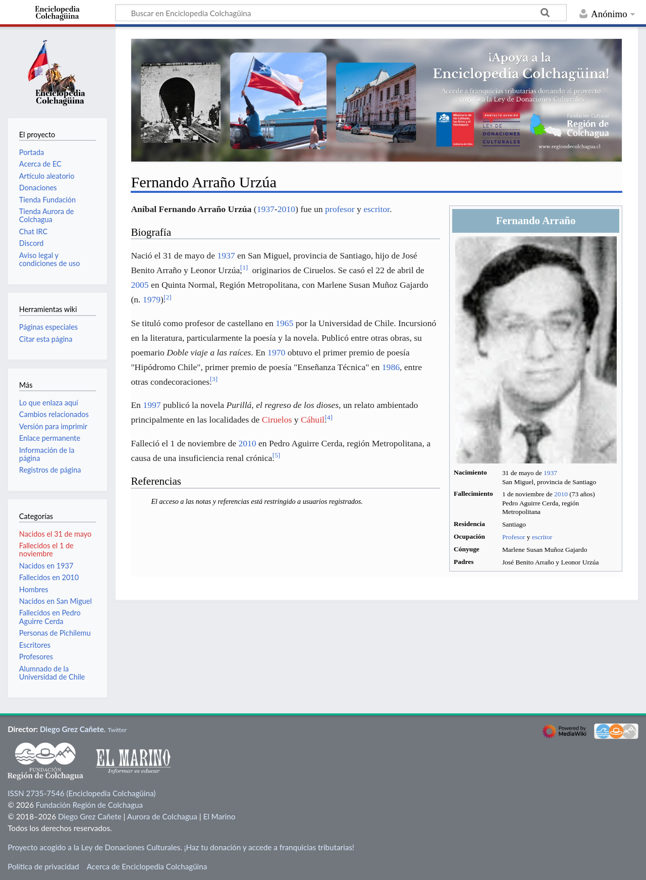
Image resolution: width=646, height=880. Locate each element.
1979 (151, 299)
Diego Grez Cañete (72, 729)
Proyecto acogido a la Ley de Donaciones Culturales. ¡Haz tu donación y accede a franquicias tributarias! (181, 847)
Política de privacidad (43, 866)
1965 (284, 323)
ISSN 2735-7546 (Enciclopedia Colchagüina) (81, 793)
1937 (550, 473)
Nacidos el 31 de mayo (55, 534)
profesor (340, 209)
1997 (151, 405)
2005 (139, 285)
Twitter (117, 730)
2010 (561, 494)
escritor (542, 537)
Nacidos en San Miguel (55, 601)
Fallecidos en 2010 (49, 577)
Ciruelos (277, 420)
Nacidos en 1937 (46, 565)
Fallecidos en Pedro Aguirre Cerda (50, 616)
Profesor (513, 537)
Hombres (33, 589)
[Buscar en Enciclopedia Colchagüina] (341, 13)
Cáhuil (313, 420)
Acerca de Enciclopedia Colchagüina (147, 866)
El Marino (219, 816)
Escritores (34, 645)
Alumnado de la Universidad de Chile (52, 672)
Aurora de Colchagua (162, 816)
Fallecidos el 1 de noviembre (46, 549)
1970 (276, 352)
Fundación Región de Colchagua (89, 804)
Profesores (36, 656)
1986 (391, 367)
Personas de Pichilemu (55, 633)
